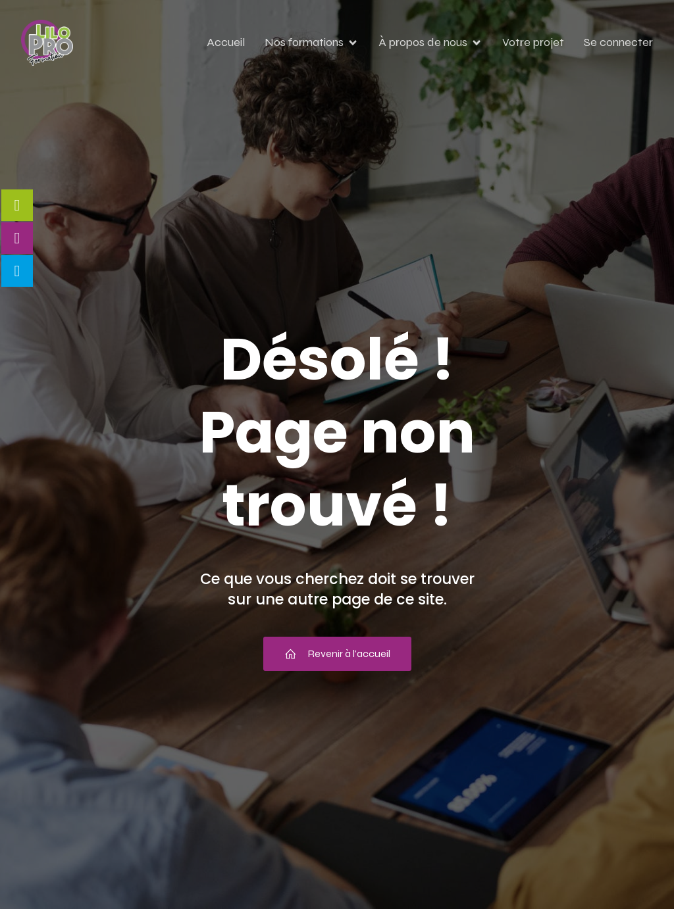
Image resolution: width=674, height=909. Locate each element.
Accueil (226, 42)
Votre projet (533, 42)
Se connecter (618, 42)
